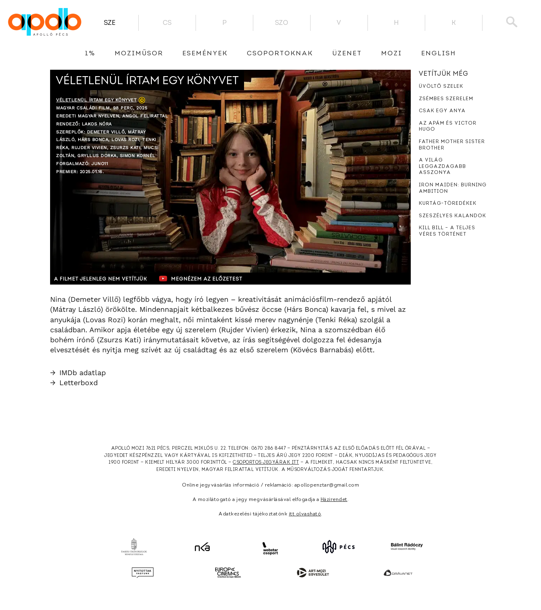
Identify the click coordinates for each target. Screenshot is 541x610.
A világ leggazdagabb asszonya (442, 166)
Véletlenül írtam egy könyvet (96, 100)
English (438, 53)
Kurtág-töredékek (447, 203)
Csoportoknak (280, 53)
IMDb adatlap (78, 372)
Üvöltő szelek (441, 86)
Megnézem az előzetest (206, 279)
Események (205, 53)
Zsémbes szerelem (446, 99)
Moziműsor (139, 53)
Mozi (391, 53)
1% (90, 53)
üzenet (347, 53)
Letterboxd (74, 382)
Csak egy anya (442, 111)
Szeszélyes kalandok (452, 216)
